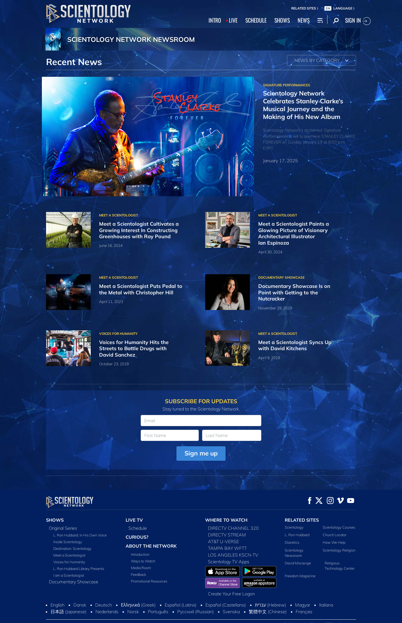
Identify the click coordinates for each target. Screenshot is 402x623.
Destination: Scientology (72, 548)
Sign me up (201, 453)
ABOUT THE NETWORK (151, 546)
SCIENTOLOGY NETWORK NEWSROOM (131, 39)
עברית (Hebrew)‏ (270, 605)
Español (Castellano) (225, 605)
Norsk (133, 611)
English (57, 605)
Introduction (140, 554)
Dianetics (292, 542)
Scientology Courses (339, 527)
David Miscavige (298, 563)
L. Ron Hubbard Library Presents (78, 568)
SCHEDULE (256, 20)
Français (304, 611)
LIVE (233, 20)
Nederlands (106, 611)
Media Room (141, 567)
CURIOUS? (137, 537)
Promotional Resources (149, 581)
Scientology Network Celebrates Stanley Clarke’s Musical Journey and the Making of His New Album (303, 105)
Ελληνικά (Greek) (138, 605)
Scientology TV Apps (228, 561)
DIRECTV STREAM (227, 535)
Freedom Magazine (300, 576)
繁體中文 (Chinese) (268, 611)
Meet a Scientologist (69, 555)
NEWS (304, 20)
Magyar (302, 605)
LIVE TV (134, 520)
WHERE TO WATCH (226, 520)
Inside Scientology (67, 542)
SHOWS (282, 20)
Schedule (137, 528)
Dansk (79, 605)
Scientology (294, 527)
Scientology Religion (339, 550)
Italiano (326, 605)
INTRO (215, 20)
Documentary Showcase (73, 581)
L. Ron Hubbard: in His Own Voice (80, 535)
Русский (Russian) (195, 611)
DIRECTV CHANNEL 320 (233, 528)
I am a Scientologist (68, 575)
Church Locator (334, 535)
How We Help (334, 542)
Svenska (231, 611)
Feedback (138, 574)
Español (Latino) (181, 605)
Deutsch (103, 605)
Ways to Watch (143, 561)
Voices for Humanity (69, 562)
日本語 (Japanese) (69, 611)
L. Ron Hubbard (297, 535)
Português (158, 611)
